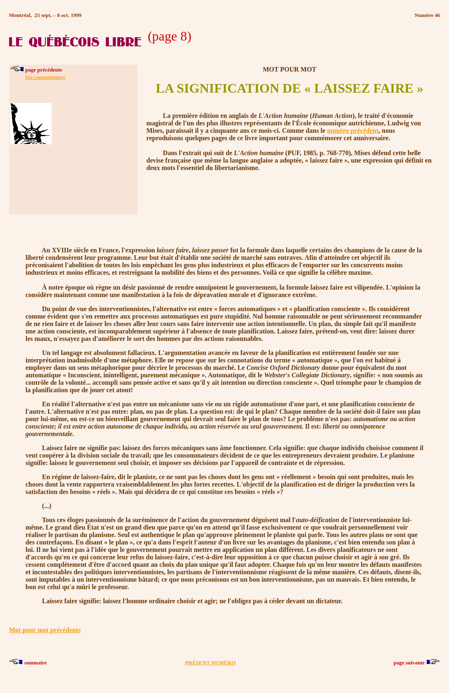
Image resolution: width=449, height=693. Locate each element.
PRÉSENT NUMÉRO (210, 662)
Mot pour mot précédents (45, 629)
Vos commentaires (45, 77)
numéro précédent (353, 130)
